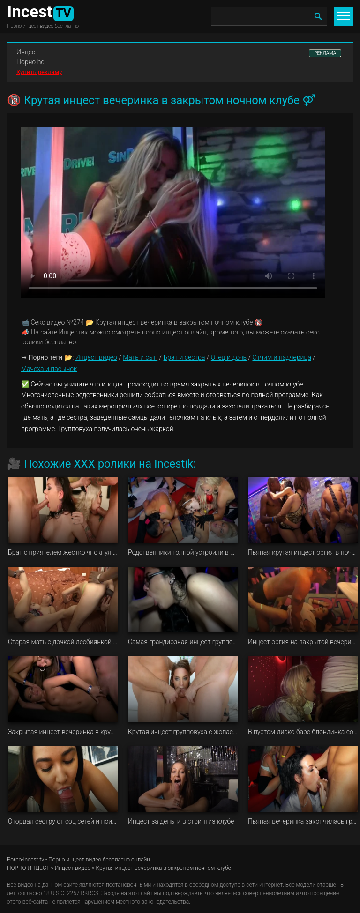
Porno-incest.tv (25, 859)
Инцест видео (96, 357)
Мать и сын (140, 357)
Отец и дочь (229, 357)
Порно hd (30, 62)
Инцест (27, 52)
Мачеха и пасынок (49, 368)
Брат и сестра (184, 357)
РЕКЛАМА (325, 53)
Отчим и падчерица (281, 357)
